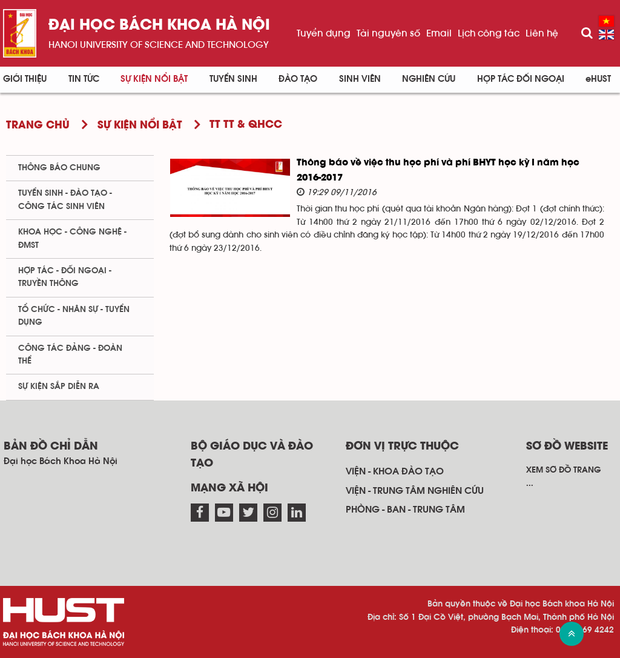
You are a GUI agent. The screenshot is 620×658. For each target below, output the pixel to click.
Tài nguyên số (388, 33)
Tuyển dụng (324, 33)
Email (439, 33)
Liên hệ (542, 33)
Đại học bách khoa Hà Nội (159, 26)
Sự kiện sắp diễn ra (58, 386)
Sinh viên (360, 79)
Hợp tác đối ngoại (520, 79)
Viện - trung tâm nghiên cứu (415, 491)
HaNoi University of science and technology (158, 45)
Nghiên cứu (428, 79)
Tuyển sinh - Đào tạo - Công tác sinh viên (65, 199)
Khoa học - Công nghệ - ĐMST (72, 238)
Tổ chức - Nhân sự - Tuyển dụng (74, 316)
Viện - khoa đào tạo (395, 471)
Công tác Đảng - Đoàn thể (70, 354)
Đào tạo (298, 79)
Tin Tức (83, 79)
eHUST (598, 79)
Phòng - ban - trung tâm (405, 509)
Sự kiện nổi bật (154, 79)
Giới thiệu (25, 79)
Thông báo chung (59, 168)
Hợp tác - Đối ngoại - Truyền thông (64, 277)
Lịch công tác (488, 33)
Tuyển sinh (233, 79)
